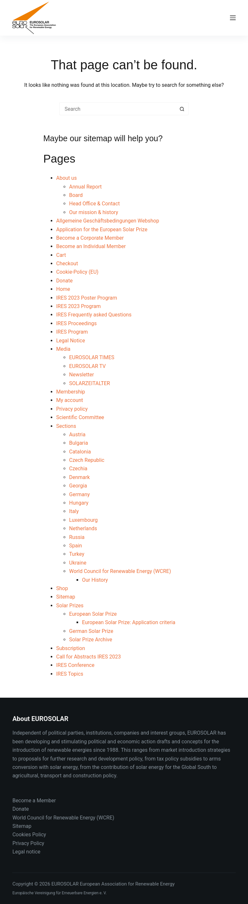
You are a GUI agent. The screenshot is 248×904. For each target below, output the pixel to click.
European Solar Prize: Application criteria (128, 622)
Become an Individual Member (91, 246)
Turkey (76, 554)
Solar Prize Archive (90, 639)
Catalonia (80, 452)
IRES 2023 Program (78, 306)
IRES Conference (75, 665)
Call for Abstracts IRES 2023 (88, 657)
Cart (61, 255)
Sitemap (65, 597)
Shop (62, 588)
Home (63, 289)
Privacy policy (72, 409)
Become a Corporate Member (90, 238)
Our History (95, 580)
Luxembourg (83, 520)
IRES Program (72, 332)
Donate (64, 281)
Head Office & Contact (94, 203)
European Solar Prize (93, 614)
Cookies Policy (29, 834)
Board (76, 195)
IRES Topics (69, 674)
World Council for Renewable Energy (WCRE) (120, 571)
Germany (79, 494)
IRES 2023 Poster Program (86, 298)
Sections (66, 426)
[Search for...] (117, 108)
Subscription (70, 648)
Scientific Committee (80, 417)
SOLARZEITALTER (89, 383)
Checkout (67, 263)
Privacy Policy (28, 843)
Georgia (78, 486)
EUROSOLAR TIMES (91, 357)
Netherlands (83, 528)
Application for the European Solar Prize (101, 229)
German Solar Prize (91, 631)
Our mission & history (93, 212)
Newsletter (81, 375)
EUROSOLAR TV (87, 366)
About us (66, 178)
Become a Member (34, 800)
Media (63, 349)
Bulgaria (78, 443)
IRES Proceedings (76, 323)
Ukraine (78, 563)
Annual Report (85, 187)
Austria (77, 434)
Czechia (78, 468)
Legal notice (26, 852)
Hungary (78, 503)
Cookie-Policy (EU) (77, 272)
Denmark (79, 477)
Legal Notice (70, 341)
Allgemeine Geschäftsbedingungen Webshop (107, 221)
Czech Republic (86, 460)
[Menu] (233, 18)
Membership (70, 392)
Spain (75, 546)
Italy (74, 511)
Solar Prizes (70, 605)
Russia (77, 537)
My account (69, 400)
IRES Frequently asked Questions (93, 315)
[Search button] (182, 108)
